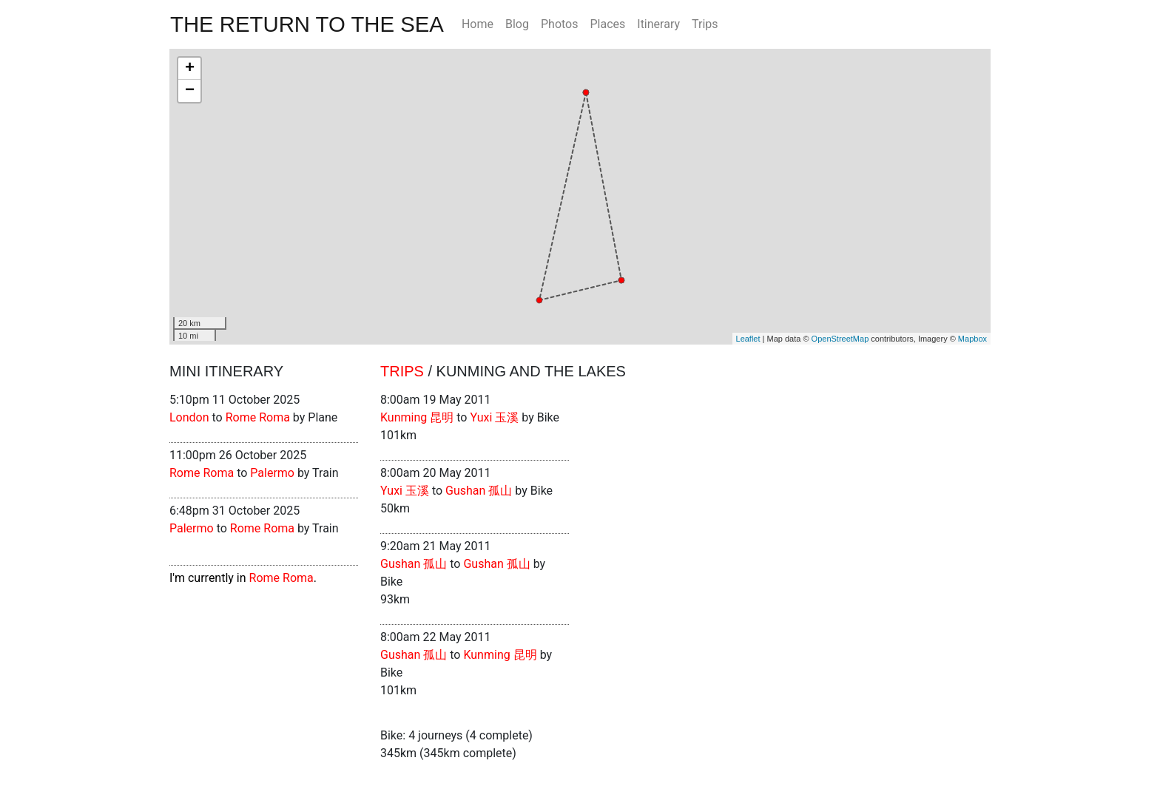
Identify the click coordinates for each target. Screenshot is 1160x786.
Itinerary (658, 24)
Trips (705, 24)
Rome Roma (258, 417)
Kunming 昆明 (416, 417)
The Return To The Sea (307, 24)
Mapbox (972, 338)
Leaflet (748, 338)
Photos (560, 24)
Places (607, 24)
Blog (517, 24)
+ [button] (190, 69)
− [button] (190, 91)
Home (477, 24)
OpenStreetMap (840, 338)
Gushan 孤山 (478, 491)
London (189, 417)
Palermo (272, 473)
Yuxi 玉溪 (494, 417)
